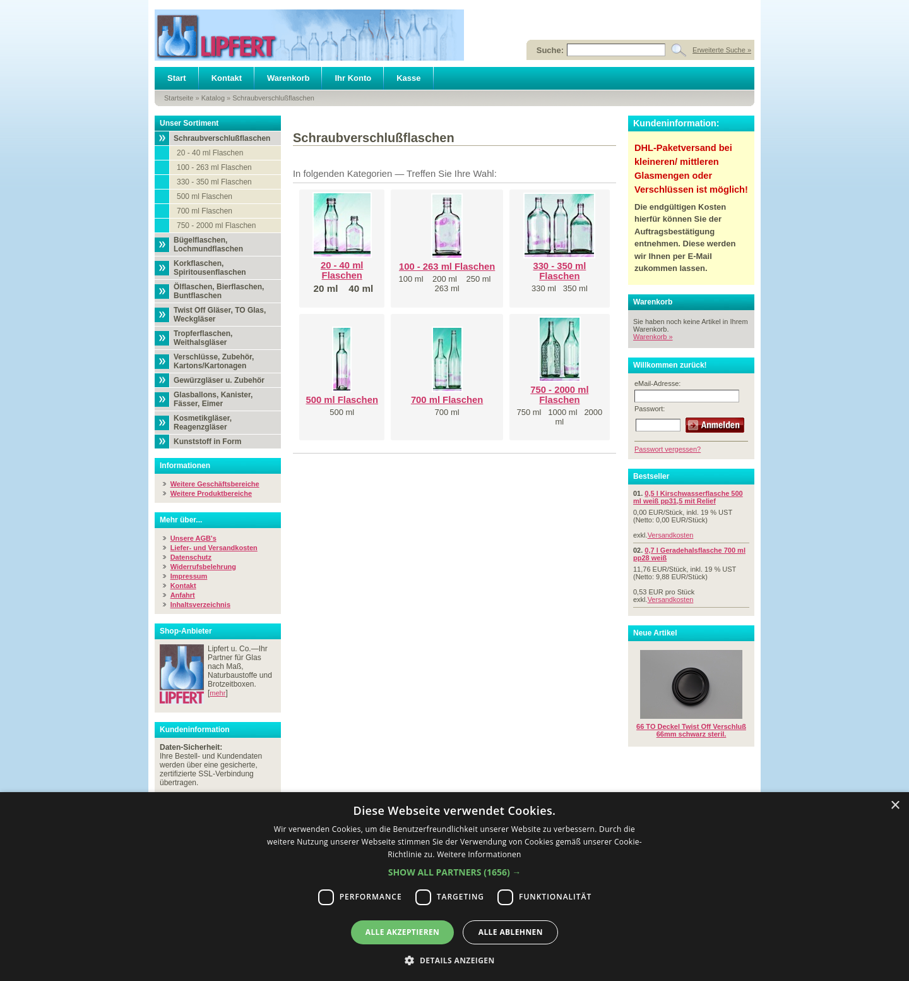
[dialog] (454, 886)
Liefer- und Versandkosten (214, 547)
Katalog (213, 98)
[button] (454, 872)
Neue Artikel (655, 633)
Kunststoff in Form (207, 441)
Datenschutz (190, 557)
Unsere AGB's (193, 538)
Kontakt (226, 78)
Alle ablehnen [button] (510, 932)
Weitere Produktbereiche (211, 493)
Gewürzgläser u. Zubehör (219, 380)
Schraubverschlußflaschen (273, 98)
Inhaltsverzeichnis (200, 604)
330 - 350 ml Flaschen (214, 182)
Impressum (189, 576)
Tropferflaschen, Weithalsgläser (203, 338)
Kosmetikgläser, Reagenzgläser (203, 422)
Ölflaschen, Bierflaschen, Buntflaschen (219, 291)
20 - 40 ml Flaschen (210, 152)
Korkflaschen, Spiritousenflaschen (210, 268)
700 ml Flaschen (204, 211)
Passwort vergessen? (667, 449)
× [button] (895, 805)
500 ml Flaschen (204, 196)
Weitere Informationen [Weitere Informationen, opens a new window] (479, 854)
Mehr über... (181, 519)
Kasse (408, 78)
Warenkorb (288, 78)
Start (176, 78)
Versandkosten (671, 535)
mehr (217, 693)
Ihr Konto (353, 78)
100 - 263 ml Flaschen (214, 167)
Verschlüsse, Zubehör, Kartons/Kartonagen (214, 361)
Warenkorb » (653, 336)
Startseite (178, 98)
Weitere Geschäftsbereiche (214, 484)
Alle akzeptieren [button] (402, 932)
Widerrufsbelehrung (203, 566)
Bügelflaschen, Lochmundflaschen (208, 244)
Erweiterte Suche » (721, 50)
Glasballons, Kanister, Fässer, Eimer (213, 399)
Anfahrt (182, 595)
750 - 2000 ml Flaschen (216, 225)
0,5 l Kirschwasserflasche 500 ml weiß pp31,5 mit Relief (688, 497)
